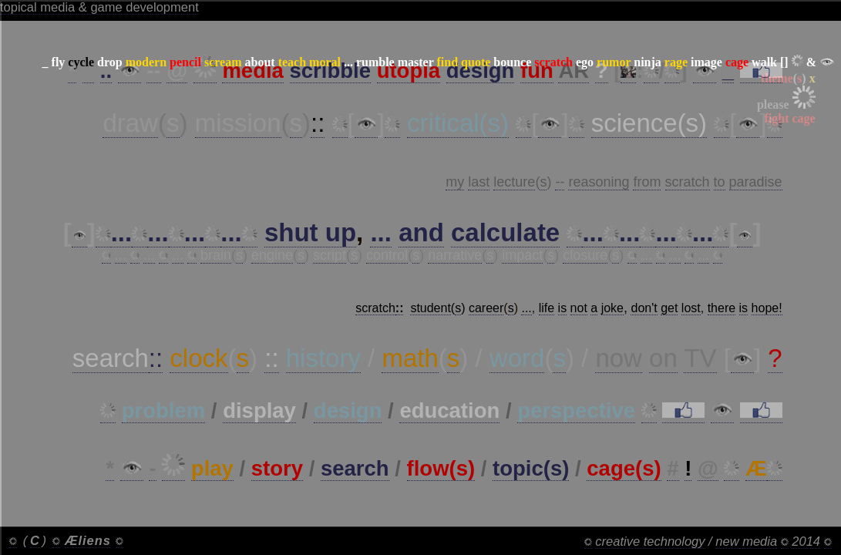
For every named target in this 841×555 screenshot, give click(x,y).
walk (764, 62)
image (706, 62)
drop (110, 62)
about (260, 62)
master (416, 62)
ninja (647, 62)
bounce (512, 62)
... (348, 62)
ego (585, 62)
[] (784, 62)
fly (59, 62)
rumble (375, 62)
